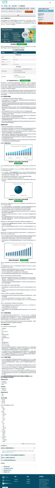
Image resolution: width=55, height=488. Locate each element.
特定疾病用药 (14, 6)
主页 (2, 6)
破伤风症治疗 (15, 172)
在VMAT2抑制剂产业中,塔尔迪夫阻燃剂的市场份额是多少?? (19, 455)
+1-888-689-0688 (45, 483)
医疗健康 (5, 6)
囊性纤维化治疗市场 (7, 470)
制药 (9, 6)
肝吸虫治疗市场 (7, 466)
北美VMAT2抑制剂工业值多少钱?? (19, 457)
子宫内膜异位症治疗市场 (8, 468)
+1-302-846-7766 (44, 484)
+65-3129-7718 (44, 485)
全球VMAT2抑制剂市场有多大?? (19, 448)
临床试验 (11, 223)
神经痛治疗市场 (7, 472)
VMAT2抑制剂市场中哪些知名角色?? (19, 460)
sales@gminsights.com (45, 487)
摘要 (18, 15)
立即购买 (45, 10)
